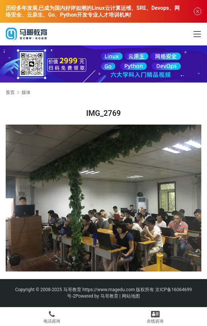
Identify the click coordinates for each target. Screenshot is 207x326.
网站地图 (131, 296)
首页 (10, 92)
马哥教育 (72, 289)
